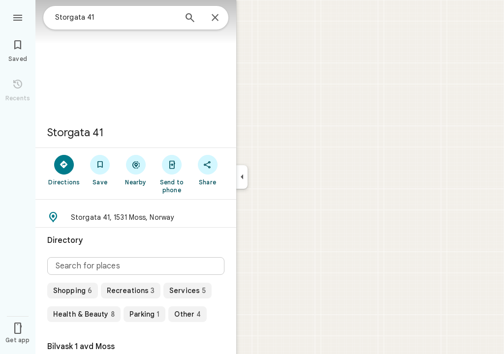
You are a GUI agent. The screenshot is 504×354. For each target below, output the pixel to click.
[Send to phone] (171, 173)
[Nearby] (136, 169)
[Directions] (64, 169)
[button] (135, 217)
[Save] (100, 169)
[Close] (215, 18)
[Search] (190, 18)
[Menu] (17, 17)
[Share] (207, 169)
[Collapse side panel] (242, 177)
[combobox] (115, 17)
